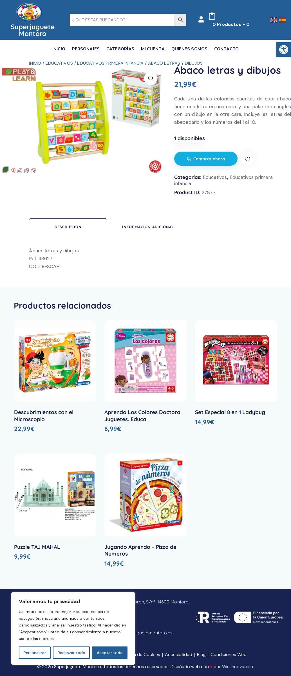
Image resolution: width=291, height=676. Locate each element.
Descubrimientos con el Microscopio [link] (43, 416)
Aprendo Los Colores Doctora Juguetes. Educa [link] (142, 416)
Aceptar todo (110, 652)
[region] (73, 628)
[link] (283, 49)
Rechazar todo (71, 652)
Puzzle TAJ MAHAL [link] (37, 547)
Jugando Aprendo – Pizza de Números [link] (140, 550)
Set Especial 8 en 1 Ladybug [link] (230, 412)
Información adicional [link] (148, 226)
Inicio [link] (35, 63)
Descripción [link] (68, 226)
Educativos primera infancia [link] (110, 63)
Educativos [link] (59, 63)
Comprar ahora (209, 158)
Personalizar (35, 652)
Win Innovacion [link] (237, 667)
